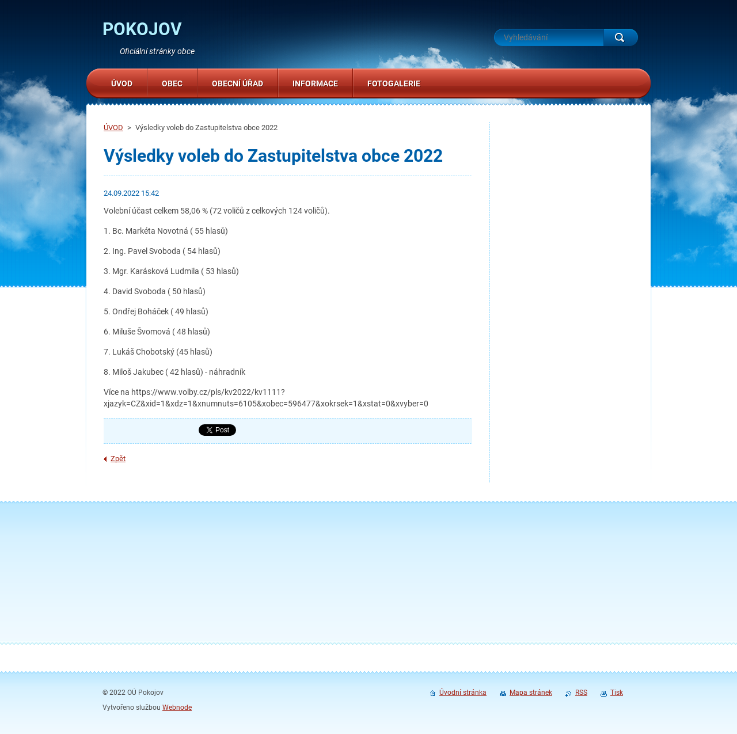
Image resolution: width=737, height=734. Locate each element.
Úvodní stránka (463, 693)
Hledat (620, 37)
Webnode (177, 707)
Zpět (118, 458)
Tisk (616, 693)
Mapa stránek (531, 693)
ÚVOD (113, 127)
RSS (581, 693)
